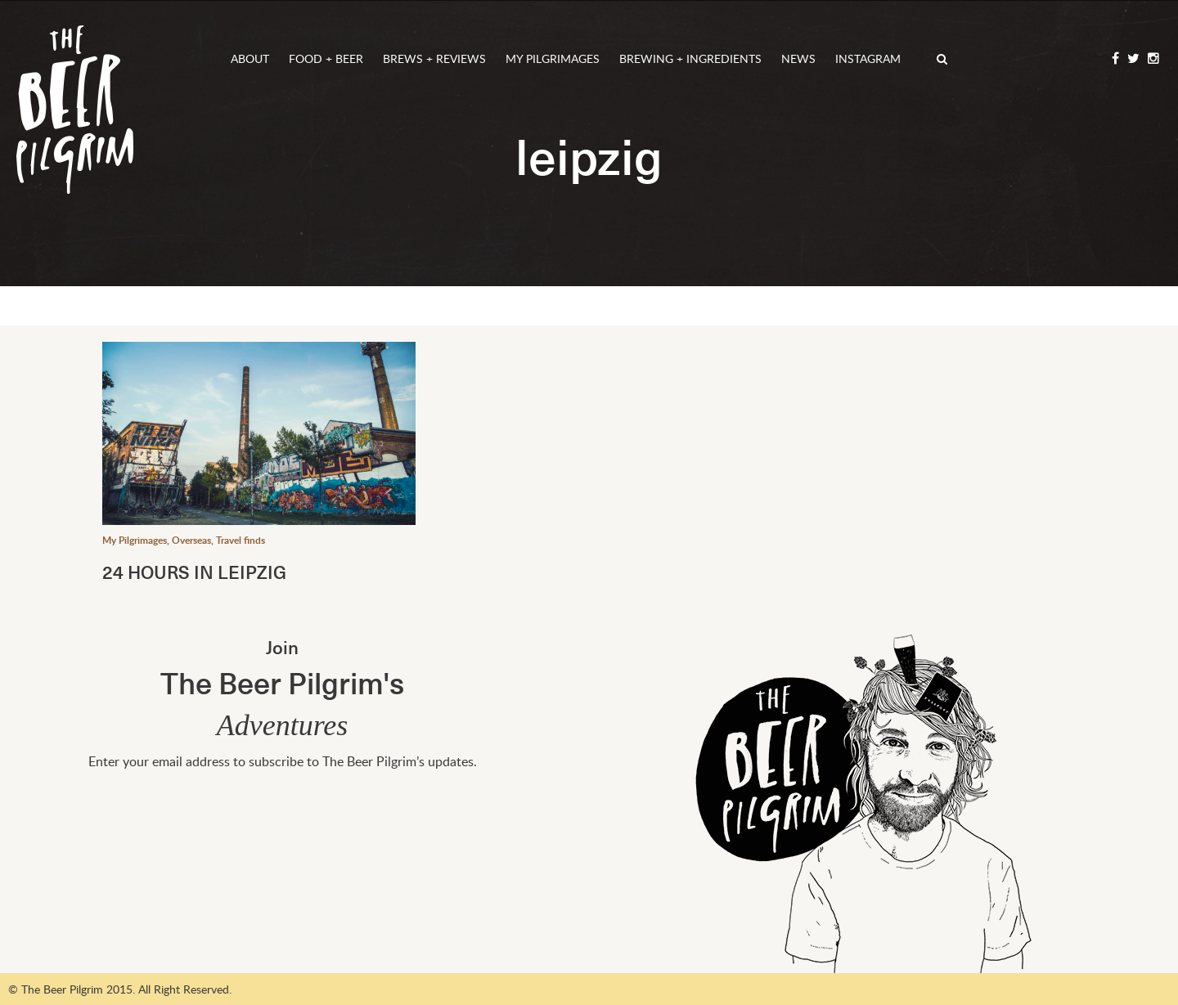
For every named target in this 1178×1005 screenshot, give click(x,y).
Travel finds (240, 540)
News (798, 58)
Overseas (191, 540)
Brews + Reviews (434, 58)
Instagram (868, 58)
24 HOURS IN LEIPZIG (194, 571)
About (250, 58)
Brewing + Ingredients (690, 58)
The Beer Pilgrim (74, 109)
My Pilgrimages (553, 58)
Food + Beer (326, 58)
